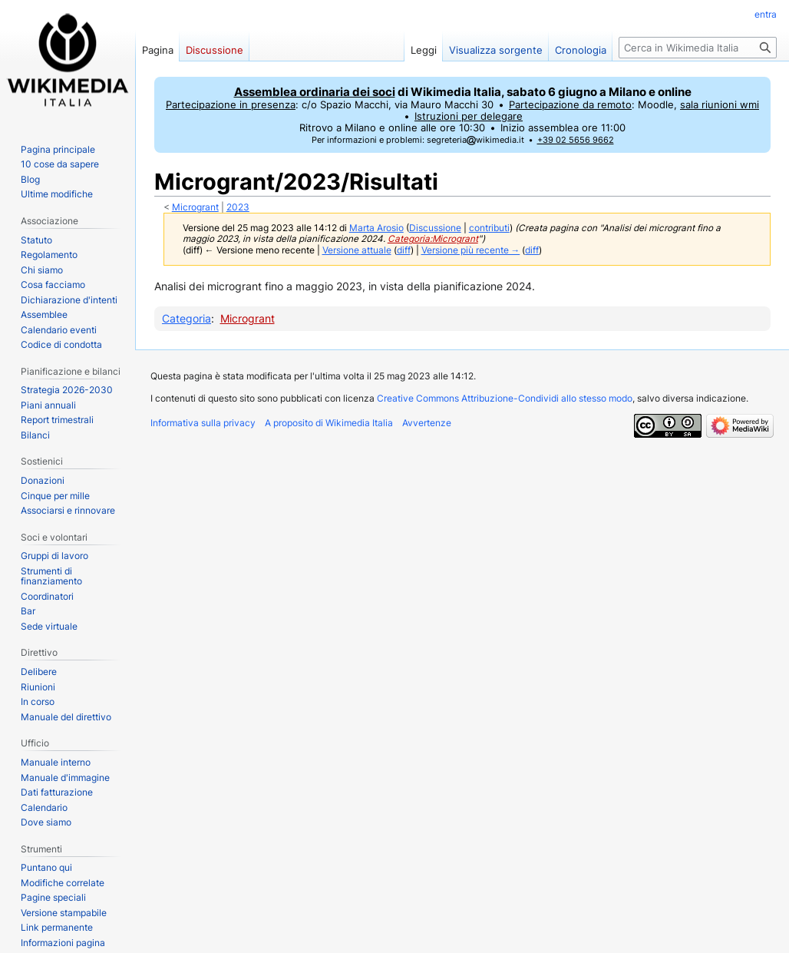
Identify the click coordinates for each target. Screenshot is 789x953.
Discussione (435, 228)
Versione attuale (356, 250)
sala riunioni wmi (719, 105)
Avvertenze (426, 423)
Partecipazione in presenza (230, 105)
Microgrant (195, 207)
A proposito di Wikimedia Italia (329, 423)
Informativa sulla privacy (203, 423)
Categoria (186, 318)
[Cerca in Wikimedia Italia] (698, 47)
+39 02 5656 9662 (575, 140)
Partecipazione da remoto (570, 105)
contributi (489, 228)
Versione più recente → (470, 250)
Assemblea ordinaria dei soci (314, 91)
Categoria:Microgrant (433, 238)
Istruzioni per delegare (468, 116)
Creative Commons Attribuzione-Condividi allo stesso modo (504, 398)
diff (404, 250)
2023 (237, 207)
